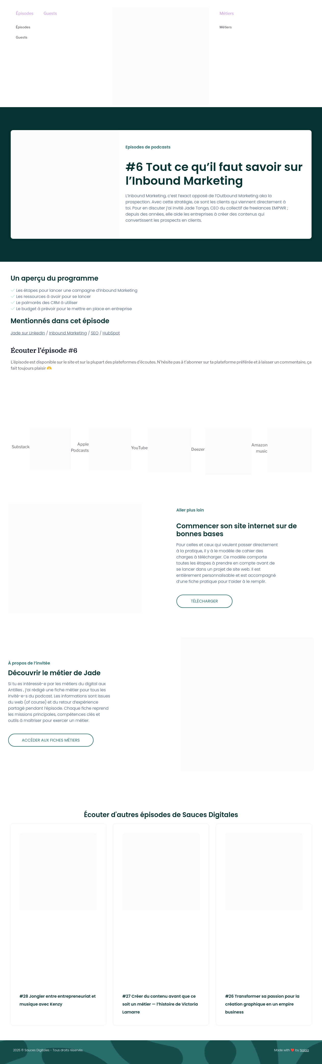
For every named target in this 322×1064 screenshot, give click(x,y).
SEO (95, 333)
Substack (21, 446)
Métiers (227, 13)
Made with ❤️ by (291, 1050)
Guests (50, 13)
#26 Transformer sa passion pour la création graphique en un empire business (262, 1004)
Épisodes (24, 13)
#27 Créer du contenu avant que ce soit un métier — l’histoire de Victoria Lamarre (160, 1004)
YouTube (139, 447)
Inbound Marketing (68, 333)
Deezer (198, 449)
